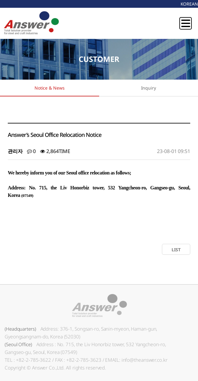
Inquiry (148, 88)
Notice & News (50, 88)
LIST (176, 250)
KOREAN (189, 4)
